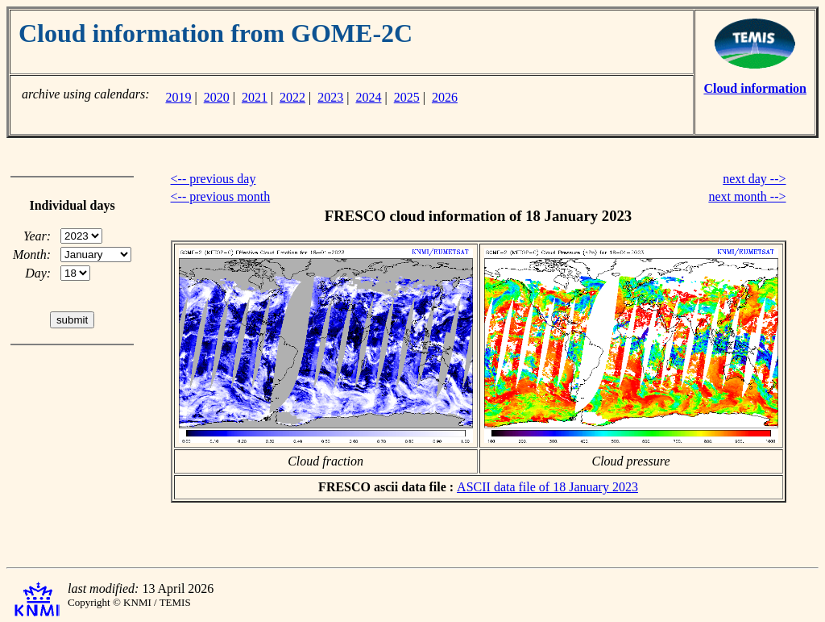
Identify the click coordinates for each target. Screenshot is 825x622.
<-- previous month (221, 196)
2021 (254, 97)
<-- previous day (213, 179)
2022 (292, 97)
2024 (369, 97)
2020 (217, 97)
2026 (445, 97)
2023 (330, 97)
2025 (407, 97)
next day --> (754, 179)
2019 (178, 97)
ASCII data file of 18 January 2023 (547, 487)
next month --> (747, 196)
